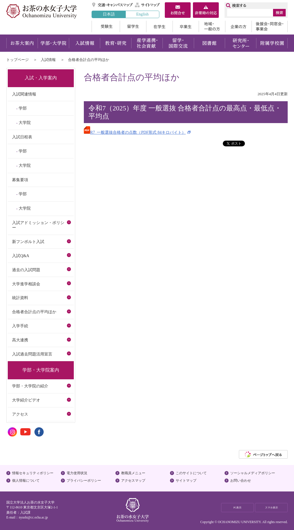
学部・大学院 (53, 43)
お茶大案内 (22, 43)
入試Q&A (20, 255)
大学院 (25, 122)
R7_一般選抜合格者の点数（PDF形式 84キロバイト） (135, 132)
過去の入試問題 (26, 269)
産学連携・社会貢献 (147, 43)
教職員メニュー (133, 473)
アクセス (20, 414)
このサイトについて (191, 473)
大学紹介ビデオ (26, 400)
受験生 (106, 26)
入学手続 (20, 326)
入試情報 (84, 43)
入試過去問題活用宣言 (32, 354)
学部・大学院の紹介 (30, 386)
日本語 (109, 14)
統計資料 (20, 297)
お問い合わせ (240, 480)
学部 (23, 108)
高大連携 (20, 340)
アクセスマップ (133, 480)
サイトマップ (147, 4)
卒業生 (186, 26)
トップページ (17, 60)
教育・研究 (115, 43)
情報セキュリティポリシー (32, 473)
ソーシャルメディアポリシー (252, 473)
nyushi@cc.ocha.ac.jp (33, 517)
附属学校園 (272, 43)
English (142, 14)
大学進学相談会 (26, 284)
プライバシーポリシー (84, 480)
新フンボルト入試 (28, 241)
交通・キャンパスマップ (113, 4)
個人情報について (26, 480)
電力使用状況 (77, 473)
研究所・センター (240, 43)
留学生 (133, 26)
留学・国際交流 (178, 43)
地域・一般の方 (212, 26)
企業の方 (238, 26)
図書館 (209, 43)
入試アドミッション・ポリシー (38, 225)
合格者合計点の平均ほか (34, 311)
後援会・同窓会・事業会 (270, 26)
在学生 (159, 26)
